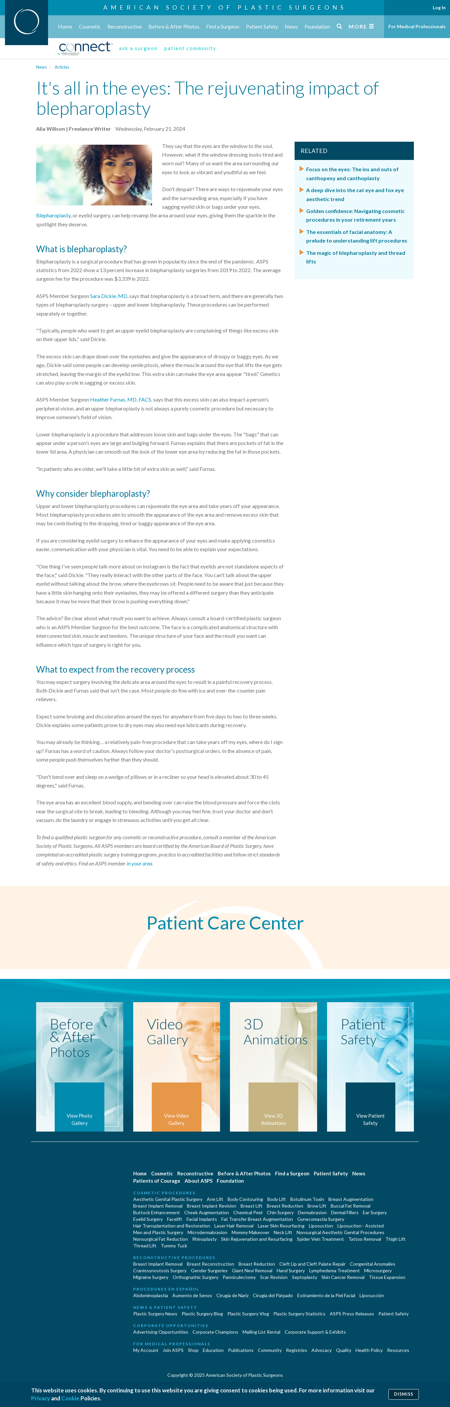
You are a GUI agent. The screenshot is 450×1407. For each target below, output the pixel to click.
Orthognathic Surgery (195, 1277)
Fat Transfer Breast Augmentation (257, 1219)
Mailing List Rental (261, 1332)
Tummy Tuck (174, 1245)
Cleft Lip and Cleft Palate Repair (312, 1264)
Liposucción (372, 1295)
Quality (343, 1350)
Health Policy (369, 1350)
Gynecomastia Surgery (320, 1219)
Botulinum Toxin (307, 1199)
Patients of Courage (156, 1181)
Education (213, 1350)
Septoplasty (304, 1277)
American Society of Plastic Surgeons (225, 7)
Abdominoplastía (150, 1295)
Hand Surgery (291, 1270)
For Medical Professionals (417, 26)
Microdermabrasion (207, 1232)
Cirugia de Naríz (232, 1295)
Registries (296, 1350)
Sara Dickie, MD (108, 296)
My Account (145, 1350)
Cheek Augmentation (206, 1212)
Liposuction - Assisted (360, 1225)
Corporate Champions (215, 1332)
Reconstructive (124, 26)
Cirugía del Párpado (273, 1295)
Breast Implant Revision (211, 1206)
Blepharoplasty (53, 215)
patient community (190, 48)
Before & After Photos (173, 26)
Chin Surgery (280, 1212)
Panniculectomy (239, 1277)
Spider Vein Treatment (320, 1239)
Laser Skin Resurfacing (281, 1225)
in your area (139, 863)
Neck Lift (283, 1232)
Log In (439, 7)
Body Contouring (245, 1199)
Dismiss (403, 1394)
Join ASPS (173, 1350)
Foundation (317, 26)
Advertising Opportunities (160, 1332)
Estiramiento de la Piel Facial (326, 1295)
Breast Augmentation (350, 1199)
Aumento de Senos (192, 1295)
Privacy (40, 1398)
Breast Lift (251, 1206)
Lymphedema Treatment (334, 1270)
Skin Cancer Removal (343, 1277)
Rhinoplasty (204, 1239)
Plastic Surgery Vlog (248, 1313)
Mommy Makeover (250, 1232)
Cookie (70, 1398)
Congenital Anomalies (372, 1264)
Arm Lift (215, 1199)
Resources (398, 1350)
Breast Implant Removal (158, 1206)
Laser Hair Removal (233, 1225)
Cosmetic (90, 26)
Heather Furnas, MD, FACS (120, 399)
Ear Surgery (375, 1212)
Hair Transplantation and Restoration (171, 1225)
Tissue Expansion (387, 1277)
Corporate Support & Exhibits (315, 1332)
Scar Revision (274, 1277)
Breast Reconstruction (210, 1264)
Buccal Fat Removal (350, 1206)
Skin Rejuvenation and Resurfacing (257, 1239)
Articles (62, 67)
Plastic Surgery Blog (202, 1313)
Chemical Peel (247, 1212)
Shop (193, 1350)
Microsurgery (378, 1270)
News (291, 26)
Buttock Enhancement (156, 1212)
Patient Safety (262, 26)
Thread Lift (144, 1245)
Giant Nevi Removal (252, 1270)
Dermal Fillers (345, 1212)
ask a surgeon (138, 48)
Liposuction (321, 1225)
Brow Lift (317, 1206)
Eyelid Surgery (148, 1219)
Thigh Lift (395, 1239)
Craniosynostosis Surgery (160, 1270)
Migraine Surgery (150, 1277)
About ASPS (198, 1181)
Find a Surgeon (222, 26)
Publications (240, 1350)
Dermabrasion (312, 1212)
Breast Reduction (285, 1206)
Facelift (174, 1219)
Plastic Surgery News (155, 1313)
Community (270, 1350)
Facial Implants (202, 1219)
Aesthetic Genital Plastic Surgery (167, 1199)
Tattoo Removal (364, 1239)
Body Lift (276, 1199)
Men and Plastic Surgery (158, 1232)
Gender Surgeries (209, 1270)
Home (65, 26)
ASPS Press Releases (352, 1313)
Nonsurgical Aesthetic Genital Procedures (340, 1232)
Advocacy (321, 1350)
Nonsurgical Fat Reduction (160, 1239)
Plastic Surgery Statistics (299, 1313)
